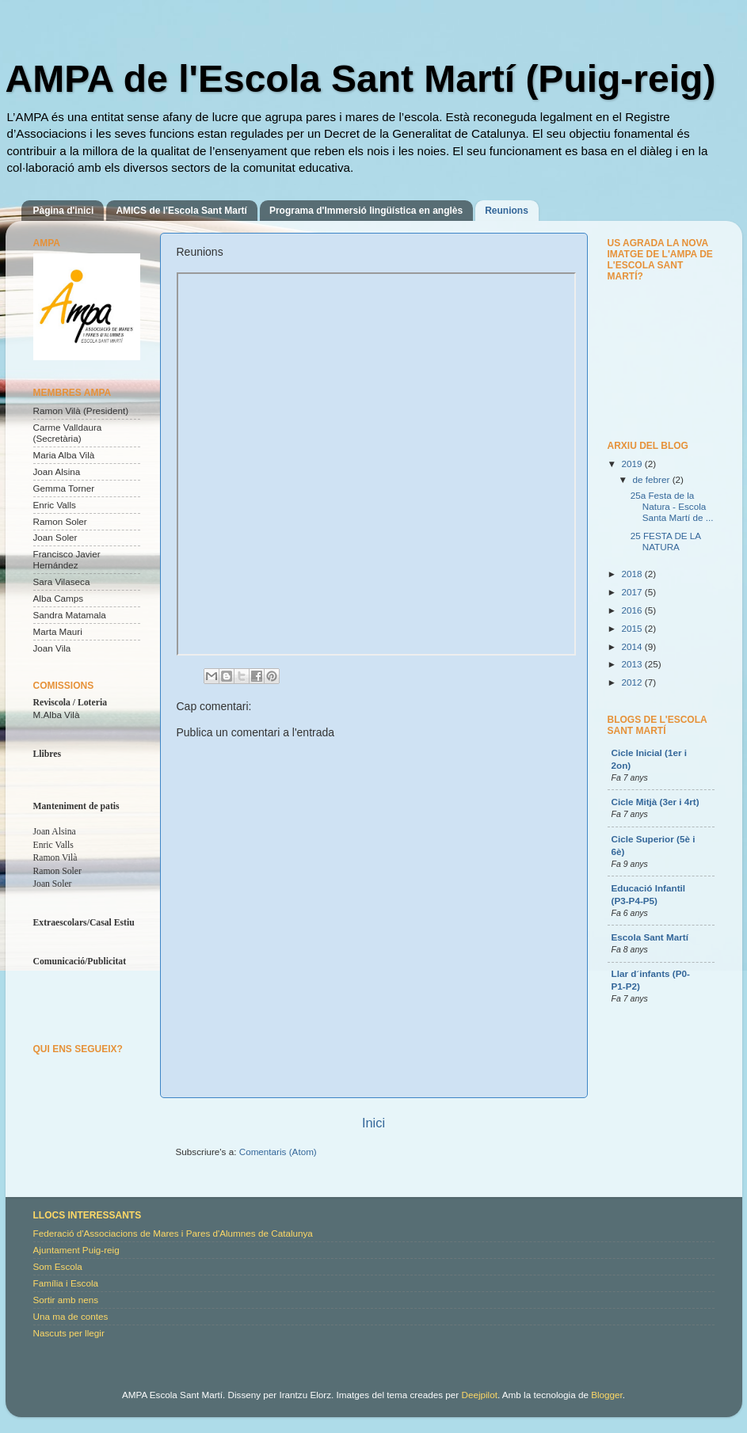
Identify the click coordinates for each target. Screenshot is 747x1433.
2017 (633, 592)
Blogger (607, 1394)
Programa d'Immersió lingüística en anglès (366, 210)
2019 (633, 463)
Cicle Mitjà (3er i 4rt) (655, 801)
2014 (633, 646)
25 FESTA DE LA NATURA (666, 541)
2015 (633, 628)
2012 (633, 682)
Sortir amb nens (66, 1299)
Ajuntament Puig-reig (76, 1250)
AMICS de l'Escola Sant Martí (181, 210)
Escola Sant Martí (650, 937)
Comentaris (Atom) (278, 1151)
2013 (633, 664)
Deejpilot (479, 1394)
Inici (373, 1123)
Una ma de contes (71, 1316)
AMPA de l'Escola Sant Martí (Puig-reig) (361, 79)
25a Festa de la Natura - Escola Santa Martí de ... (672, 506)
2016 (633, 610)
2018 (633, 573)
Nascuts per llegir (69, 1333)
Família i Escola (66, 1283)
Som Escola (57, 1266)
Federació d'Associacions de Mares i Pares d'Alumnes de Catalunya (173, 1233)
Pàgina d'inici (63, 210)
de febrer (653, 479)
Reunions (506, 210)
